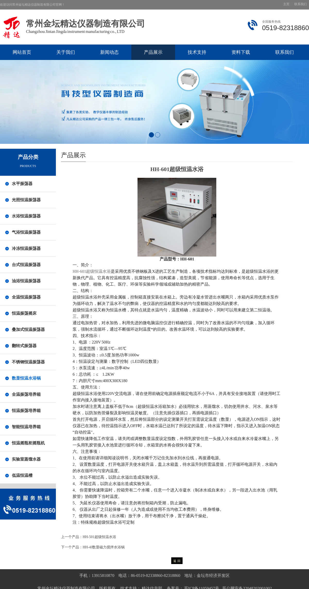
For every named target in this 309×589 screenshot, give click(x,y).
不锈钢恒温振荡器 (28, 362)
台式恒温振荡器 (26, 264)
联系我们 (300, 4)
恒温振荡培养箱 (26, 410)
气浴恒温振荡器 (26, 232)
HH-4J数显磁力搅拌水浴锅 (104, 547)
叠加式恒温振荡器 (28, 329)
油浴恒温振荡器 (26, 281)
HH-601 (92, 271)
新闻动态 (109, 52)
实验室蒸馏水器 (26, 459)
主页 (286, 4)
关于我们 (65, 52)
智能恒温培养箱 (26, 427)
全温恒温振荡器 (26, 297)
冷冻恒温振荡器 (26, 248)
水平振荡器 (22, 183)
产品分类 (28, 157)
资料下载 (240, 52)
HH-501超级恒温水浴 (99, 537)
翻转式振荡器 (24, 346)
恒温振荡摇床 (24, 313)
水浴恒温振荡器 (26, 216)
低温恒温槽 (22, 475)
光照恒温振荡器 (26, 200)
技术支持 (197, 52)
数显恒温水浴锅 (26, 378)
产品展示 (153, 52)
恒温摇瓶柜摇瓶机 (28, 443)
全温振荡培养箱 (26, 394)
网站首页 (22, 52)
